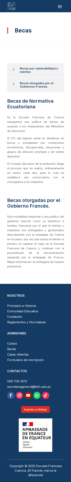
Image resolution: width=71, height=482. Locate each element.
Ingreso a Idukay (35, 409)
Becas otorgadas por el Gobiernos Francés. (36, 84)
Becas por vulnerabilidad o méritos (39, 70)
